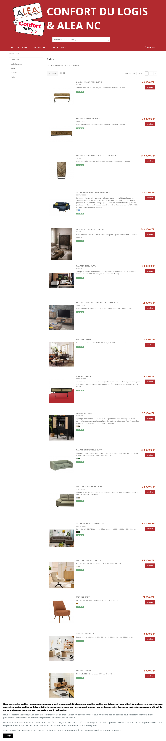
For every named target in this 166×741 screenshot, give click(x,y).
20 (140, 73)
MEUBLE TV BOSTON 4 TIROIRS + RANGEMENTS (97, 303)
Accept (8, 736)
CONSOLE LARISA (83, 376)
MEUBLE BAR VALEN (84, 413)
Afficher (150, 87)
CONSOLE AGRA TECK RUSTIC (89, 82)
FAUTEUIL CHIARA (83, 340)
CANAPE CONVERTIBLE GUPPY (89, 450)
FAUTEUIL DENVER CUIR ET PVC (89, 487)
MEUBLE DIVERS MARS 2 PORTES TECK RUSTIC (96, 156)
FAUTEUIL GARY (83, 597)
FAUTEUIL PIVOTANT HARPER (88, 560)
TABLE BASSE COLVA (85, 634)
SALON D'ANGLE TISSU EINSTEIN (90, 523)
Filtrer (52, 73)
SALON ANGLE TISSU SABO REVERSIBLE (93, 192)
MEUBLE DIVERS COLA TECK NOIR (90, 229)
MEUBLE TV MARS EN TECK (88, 119)
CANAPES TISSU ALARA (86, 266)
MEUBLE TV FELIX (83, 671)
